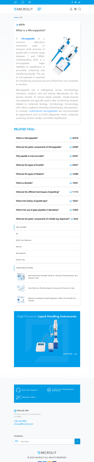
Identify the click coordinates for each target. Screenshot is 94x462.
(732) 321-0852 (20, 421)
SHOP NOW (70, 354)
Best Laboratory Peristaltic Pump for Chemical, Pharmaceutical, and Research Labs (53, 277)
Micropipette (21, 253)
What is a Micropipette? (30, 30)
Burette (19, 247)
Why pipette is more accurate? (47, 156)
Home (16, 17)
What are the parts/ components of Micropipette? (47, 147)
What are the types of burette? (47, 165)
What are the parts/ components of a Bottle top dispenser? (47, 219)
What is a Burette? (47, 183)
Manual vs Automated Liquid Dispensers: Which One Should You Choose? (52, 299)
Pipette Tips (20, 260)
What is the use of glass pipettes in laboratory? (47, 210)
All (17, 234)
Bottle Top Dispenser (24, 240)
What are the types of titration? (47, 174)
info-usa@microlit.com (23, 423)
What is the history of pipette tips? (47, 201)
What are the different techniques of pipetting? (47, 192)
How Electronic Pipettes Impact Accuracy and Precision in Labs (51, 288)
